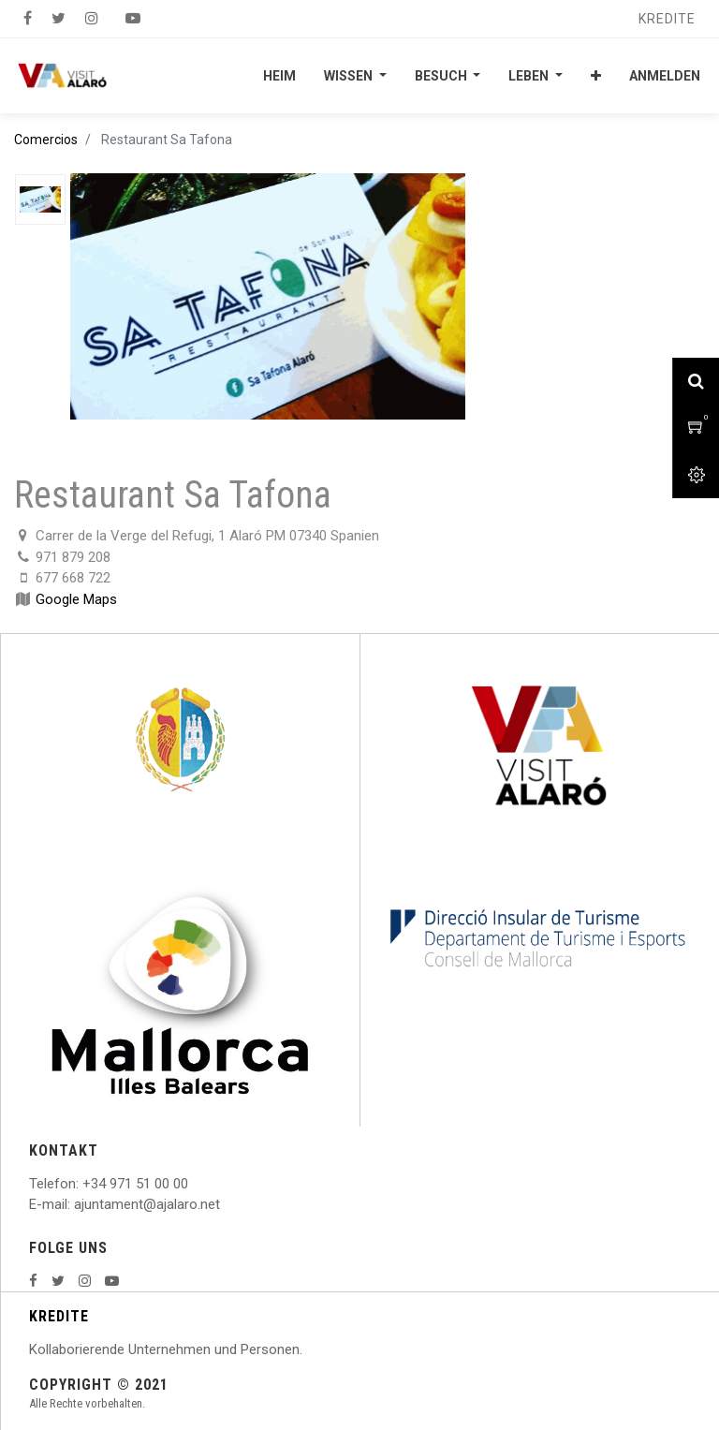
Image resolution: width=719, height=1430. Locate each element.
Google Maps (76, 599)
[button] (596, 75)
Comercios (46, 139)
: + (83, 1183)
